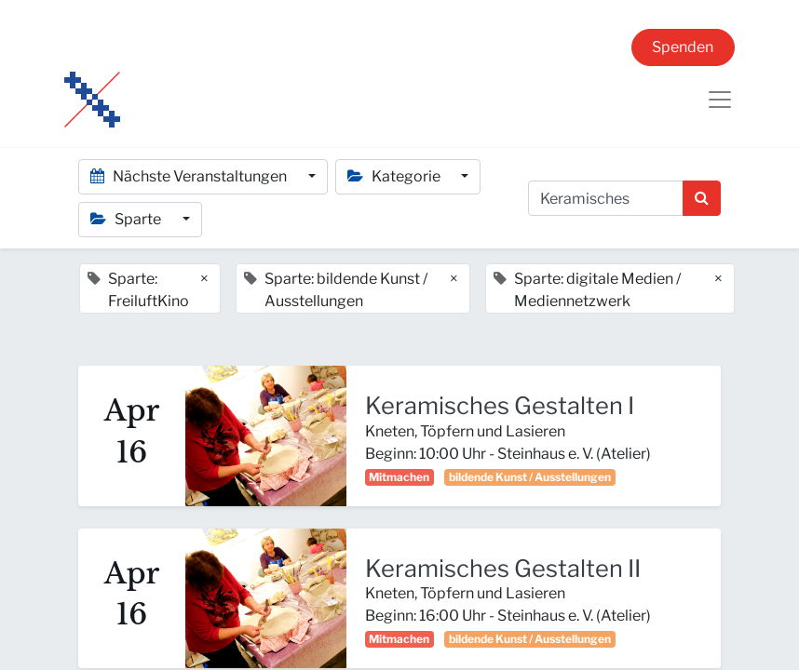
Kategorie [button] (395, 176)
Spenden (682, 47)
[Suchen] (702, 198)
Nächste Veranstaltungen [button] (190, 176)
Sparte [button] (127, 219)
